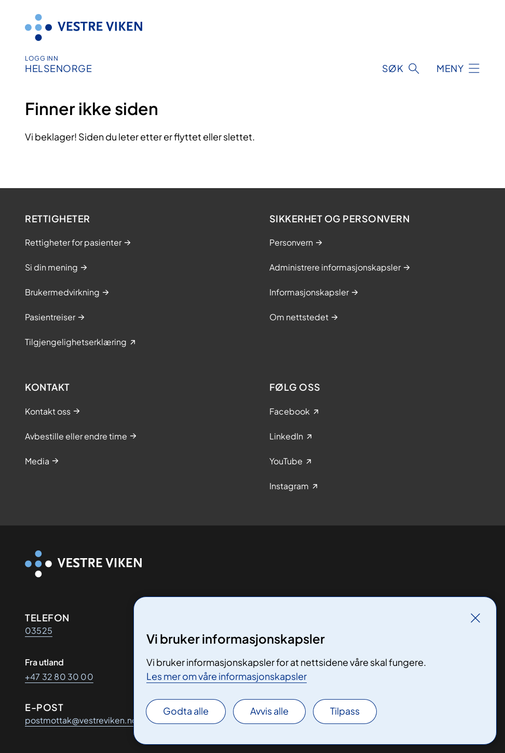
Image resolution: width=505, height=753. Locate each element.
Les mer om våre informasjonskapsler (226, 676)
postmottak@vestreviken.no (81, 720)
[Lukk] (475, 617)
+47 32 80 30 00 (59, 676)
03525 (38, 630)
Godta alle (186, 711)
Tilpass (345, 711)
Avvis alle (269, 711)
